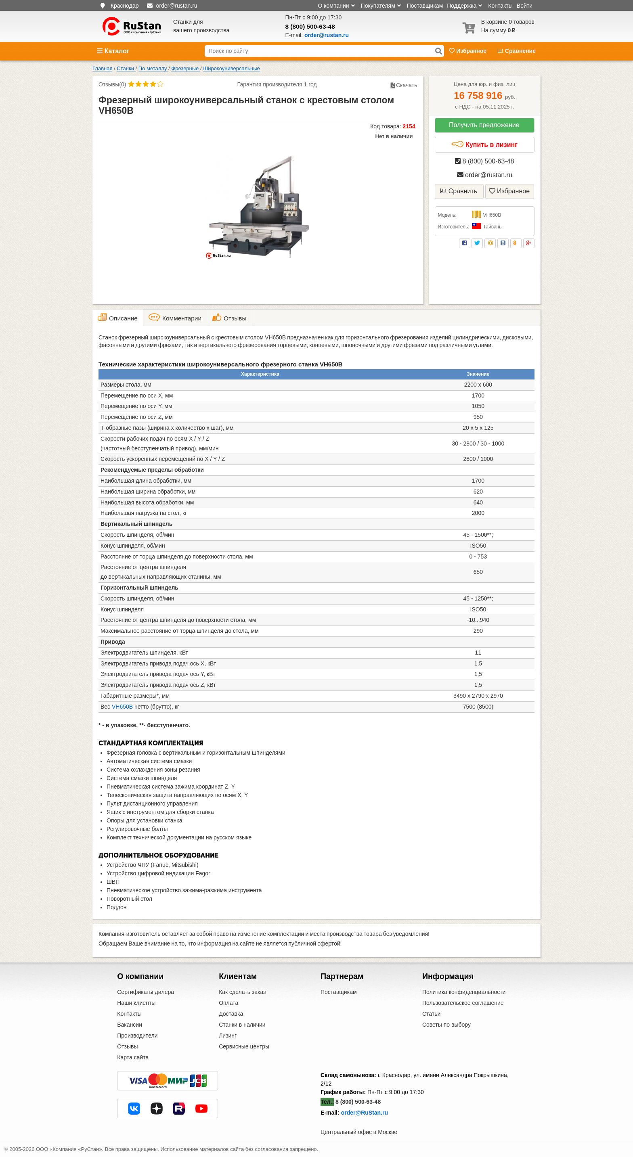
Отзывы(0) (112, 84)
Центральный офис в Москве (359, 1132)
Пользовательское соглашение (463, 1003)
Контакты (500, 5)
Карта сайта (133, 1057)
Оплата (228, 1003)
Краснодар (125, 5)
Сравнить (458, 191)
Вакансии (129, 1024)
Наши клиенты (136, 1003)
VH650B (122, 706)
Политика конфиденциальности (464, 992)
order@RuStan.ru (364, 1112)
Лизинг (228, 1035)
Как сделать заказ (242, 992)
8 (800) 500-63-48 (310, 26)
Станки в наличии (242, 1024)
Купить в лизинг (484, 144)
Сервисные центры (244, 1046)
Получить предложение (484, 124)
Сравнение (517, 51)
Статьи (431, 1014)
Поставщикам (425, 5)
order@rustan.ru (484, 175)
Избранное (468, 51)
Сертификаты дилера (145, 992)
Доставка (231, 1014)
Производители (137, 1035)
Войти (524, 5)
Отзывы (127, 1046)
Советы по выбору (446, 1024)
